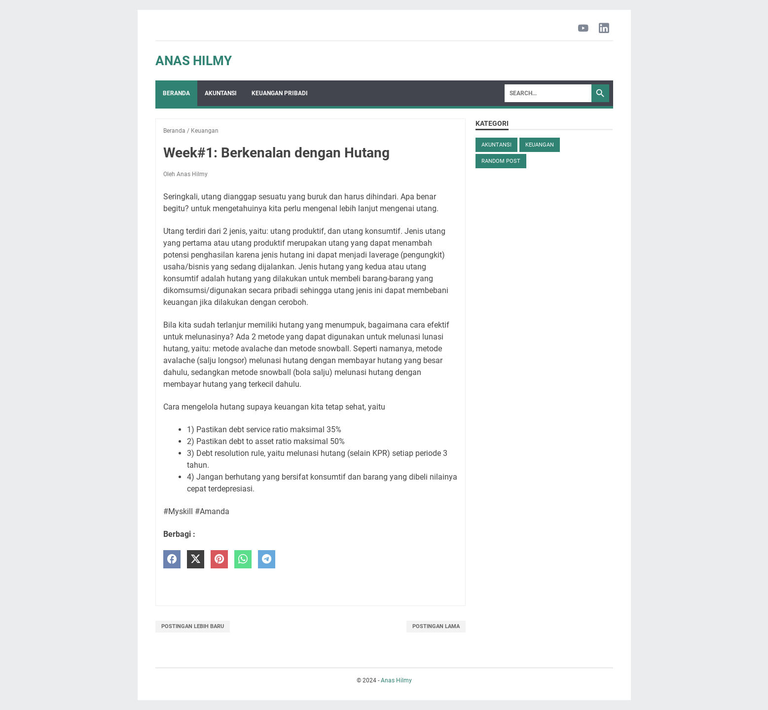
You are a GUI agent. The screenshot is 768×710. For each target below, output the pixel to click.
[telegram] (266, 559)
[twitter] (195, 559)
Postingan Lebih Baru (192, 626)
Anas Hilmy (193, 60)
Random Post (500, 161)
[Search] (548, 93)
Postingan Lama (436, 626)
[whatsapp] (243, 559)
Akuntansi (221, 93)
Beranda (176, 93)
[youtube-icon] (583, 29)
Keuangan (539, 145)
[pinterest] (219, 559)
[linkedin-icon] (604, 29)
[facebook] (172, 559)
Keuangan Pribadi (280, 93)
